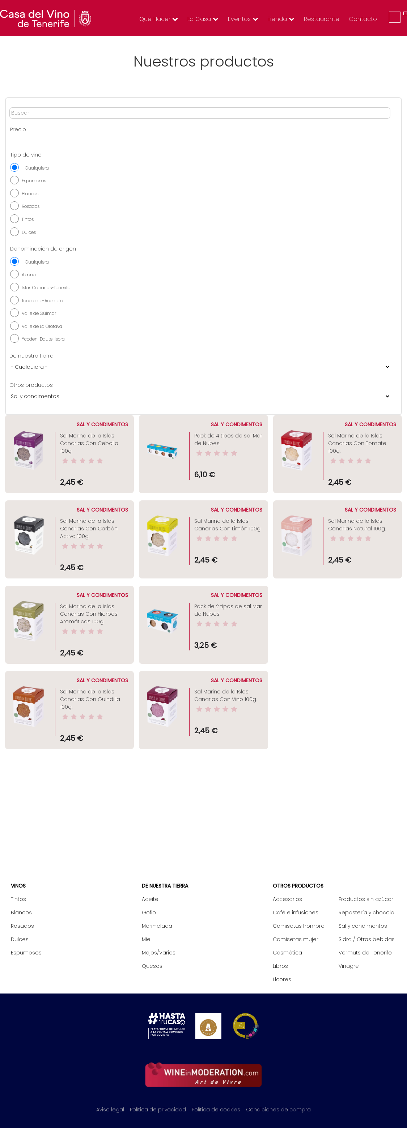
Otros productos (31, 385)
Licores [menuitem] (282, 979)
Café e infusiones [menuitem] (295, 912)
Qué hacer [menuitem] (158, 19)
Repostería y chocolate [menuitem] (366, 912)
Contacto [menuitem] (363, 19)
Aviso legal (110, 1109)
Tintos (28, 219)
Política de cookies (216, 1109)
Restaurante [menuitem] (321, 19)
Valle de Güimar (39, 313)
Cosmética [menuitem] (287, 952)
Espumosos (34, 181)
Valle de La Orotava (42, 326)
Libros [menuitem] (280, 966)
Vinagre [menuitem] (349, 966)
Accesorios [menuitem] (287, 899)
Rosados (30, 206)
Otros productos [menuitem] (298, 885)
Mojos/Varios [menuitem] (158, 952)
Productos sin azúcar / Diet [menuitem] (366, 899)
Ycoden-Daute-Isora (43, 339)
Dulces (29, 232)
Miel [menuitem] (147, 939)
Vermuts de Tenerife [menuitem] (365, 952)
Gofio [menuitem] (149, 912)
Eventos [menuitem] (243, 19)
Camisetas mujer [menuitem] (295, 939)
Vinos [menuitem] (18, 885)
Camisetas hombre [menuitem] (299, 926)
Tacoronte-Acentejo (42, 301)
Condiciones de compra (278, 1109)
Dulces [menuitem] (20, 939)
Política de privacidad (158, 1109)
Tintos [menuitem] (18, 899)
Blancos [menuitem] (21, 912)
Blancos (30, 194)
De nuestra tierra (31, 355)
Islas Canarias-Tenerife (46, 288)
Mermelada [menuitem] (157, 926)
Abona (29, 275)
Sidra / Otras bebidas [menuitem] (366, 939)
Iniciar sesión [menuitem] (394, 17)
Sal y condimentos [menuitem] (363, 926)
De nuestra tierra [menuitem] (165, 885)
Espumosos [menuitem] (26, 952)
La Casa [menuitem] (203, 19)
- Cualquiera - (37, 168)
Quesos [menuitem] (152, 966)
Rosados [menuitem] (22, 926)
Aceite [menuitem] (150, 899)
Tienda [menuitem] (281, 19)
